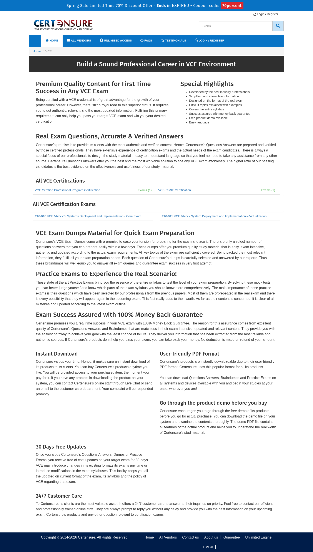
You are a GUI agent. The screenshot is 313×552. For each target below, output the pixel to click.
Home (52, 40)
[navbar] (38, 38)
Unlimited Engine (258, 537)
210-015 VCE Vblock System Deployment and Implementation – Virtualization (214, 216)
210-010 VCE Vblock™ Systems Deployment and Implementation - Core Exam (88, 216)
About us (211, 537)
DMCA (208, 547)
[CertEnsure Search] (278, 26)
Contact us (190, 537)
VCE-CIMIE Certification (174, 190)
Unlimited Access (116, 40)
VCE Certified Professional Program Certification (67, 190)
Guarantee (231, 537)
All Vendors (79, 40)
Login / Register (265, 14)
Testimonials (173, 40)
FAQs (146, 40)
